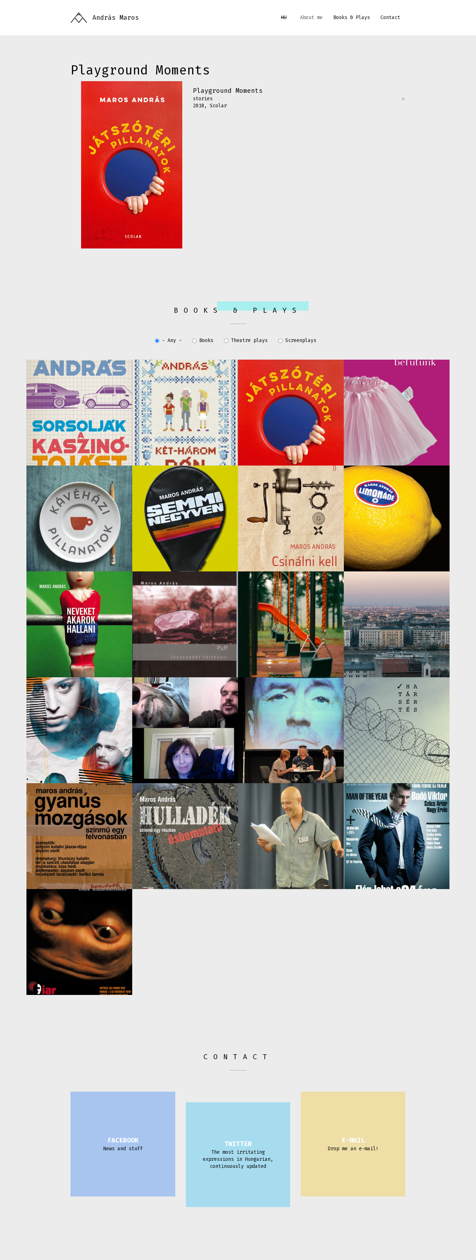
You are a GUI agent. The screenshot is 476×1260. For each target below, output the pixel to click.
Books (202, 340)
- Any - (168, 340)
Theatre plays (246, 340)
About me (311, 17)
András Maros (115, 18)
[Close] (403, 99)
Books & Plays (351, 17)
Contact (390, 17)
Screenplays (297, 340)
